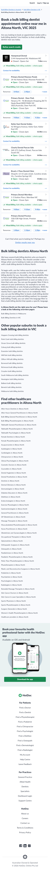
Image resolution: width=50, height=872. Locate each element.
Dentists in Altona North (10, 481)
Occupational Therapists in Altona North (16, 537)
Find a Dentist (25, 712)
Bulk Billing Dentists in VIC (32, 9)
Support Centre (25, 801)
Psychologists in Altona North (12, 581)
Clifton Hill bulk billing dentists (12, 359)
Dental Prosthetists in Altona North (14, 477)
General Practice (25, 777)
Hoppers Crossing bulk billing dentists (15, 335)
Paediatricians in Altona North (12, 553)
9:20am (38, 118)
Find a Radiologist (25, 750)
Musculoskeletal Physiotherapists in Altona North (19, 525)
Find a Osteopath (25, 741)
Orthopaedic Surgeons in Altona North (15, 545)
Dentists (25, 787)
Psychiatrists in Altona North (11, 577)
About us (25, 814)
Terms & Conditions (25, 828)
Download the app (25, 679)
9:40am (38, 209)
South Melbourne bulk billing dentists (15, 375)
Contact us (25, 823)
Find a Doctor (25, 708)
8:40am (16, 92)
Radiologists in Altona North (11, 585)
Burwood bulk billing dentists (11, 363)
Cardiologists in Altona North (11, 453)
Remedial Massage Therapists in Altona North (18, 589)
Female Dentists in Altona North (13, 437)
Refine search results (12, 47)
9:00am (16, 118)
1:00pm (16, 230)
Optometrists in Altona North (12, 541)
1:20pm (38, 230)
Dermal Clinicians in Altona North (13, 485)
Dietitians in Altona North (10, 497)
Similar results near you (25, 242)
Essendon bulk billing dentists (12, 351)
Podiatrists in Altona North (11, 573)
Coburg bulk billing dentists (11, 347)
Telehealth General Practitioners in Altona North (18, 425)
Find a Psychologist (25, 731)
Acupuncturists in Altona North (12, 445)
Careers (25, 818)
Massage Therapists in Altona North (14, 521)
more (44, 92)
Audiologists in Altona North (11, 449)
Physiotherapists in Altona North (13, 565)
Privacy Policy (25, 832)
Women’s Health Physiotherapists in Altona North (19, 613)
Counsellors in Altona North (11, 469)
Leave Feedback (25, 764)
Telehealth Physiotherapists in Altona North (17, 429)
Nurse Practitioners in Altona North (14, 529)
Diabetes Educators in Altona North (14, 493)
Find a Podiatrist (25, 722)
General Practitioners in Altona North (15, 513)
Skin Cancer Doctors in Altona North (14, 593)
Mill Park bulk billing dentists (11, 355)
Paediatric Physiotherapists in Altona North (17, 557)
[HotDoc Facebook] (21, 845)
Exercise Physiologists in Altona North (15, 505)
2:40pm (27, 92)
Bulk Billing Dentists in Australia (11, 9)
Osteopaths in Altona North (11, 549)
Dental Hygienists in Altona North (13, 473)
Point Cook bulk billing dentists (12, 339)
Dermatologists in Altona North (12, 489)
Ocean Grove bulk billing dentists (13, 343)
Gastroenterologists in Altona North (14, 509)
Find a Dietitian (25, 736)
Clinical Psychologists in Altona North (14, 461)
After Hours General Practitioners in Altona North (19, 413)
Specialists (25, 791)
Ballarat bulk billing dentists (11, 383)
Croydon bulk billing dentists (11, 371)
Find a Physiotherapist (25, 717)
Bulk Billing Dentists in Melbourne (13, 314)
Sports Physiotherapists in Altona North (15, 605)
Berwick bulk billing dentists (11, 387)
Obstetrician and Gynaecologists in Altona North (19, 533)
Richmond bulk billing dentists (12, 367)
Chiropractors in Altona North (12, 457)
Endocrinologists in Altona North (13, 501)
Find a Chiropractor (25, 727)
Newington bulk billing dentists (12, 379)
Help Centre (25, 759)
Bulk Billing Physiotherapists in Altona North (17, 421)
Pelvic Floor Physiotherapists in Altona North (17, 561)
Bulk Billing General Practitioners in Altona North (19, 417)
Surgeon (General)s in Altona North (14, 609)
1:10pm (27, 230)
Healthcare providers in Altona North (14, 617)
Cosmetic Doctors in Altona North (13, 465)
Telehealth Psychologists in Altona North (16, 433)
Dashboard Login (25, 796)
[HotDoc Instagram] (29, 845)
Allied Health (25, 782)
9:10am (27, 118)
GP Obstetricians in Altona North (13, 517)
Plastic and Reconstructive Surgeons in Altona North (20, 569)
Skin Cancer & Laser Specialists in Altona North (18, 597)
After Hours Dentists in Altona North (14, 409)
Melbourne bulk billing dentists (12, 391)
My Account (25, 755)
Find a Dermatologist (25, 745)
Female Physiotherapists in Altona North (16, 441)
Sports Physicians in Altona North (13, 601)
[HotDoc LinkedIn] (25, 845)
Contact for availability (25, 70)
